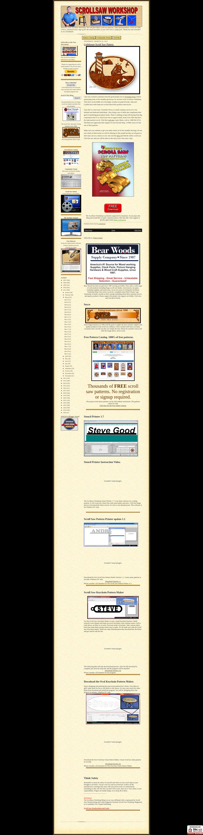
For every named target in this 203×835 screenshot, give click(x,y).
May (66, 358)
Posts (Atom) (98, 238)
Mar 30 (66, 351)
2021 (65, 400)
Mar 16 (66, 327)
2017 (65, 390)
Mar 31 (66, 354)
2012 (65, 378)
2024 (65, 407)
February (68, 295)
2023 (65, 405)
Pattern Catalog (88, 38)
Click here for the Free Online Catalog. (112, 406)
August (67, 366)
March (67, 297)
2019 (65, 395)
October (67, 371)
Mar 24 (66, 339)
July (66, 363)
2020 (65, 398)
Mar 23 (66, 336)
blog (118, 136)
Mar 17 (66, 329)
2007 (65, 280)
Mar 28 (66, 349)
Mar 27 (66, 346)
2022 (65, 403)
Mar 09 (66, 314)
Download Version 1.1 (113, 581)
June (66, 361)
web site (111, 120)
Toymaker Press (130, 97)
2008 (65, 282)
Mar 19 (66, 331)
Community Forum (104, 38)
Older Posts (137, 230)
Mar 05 (66, 307)
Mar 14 (66, 322)
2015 (65, 385)
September (68, 368)
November (68, 373)
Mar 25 (66, 341)
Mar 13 (66, 319)
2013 (65, 380)
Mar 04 (66, 305)
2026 (65, 412)
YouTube (116, 38)
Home (113, 230)
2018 (65, 393)
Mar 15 (66, 324)
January (67, 292)
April (66, 356)
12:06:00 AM (101, 224)
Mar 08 (66, 312)
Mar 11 (66, 317)
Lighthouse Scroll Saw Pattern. (99, 44)
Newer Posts (88, 230)
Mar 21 (66, 334)
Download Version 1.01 (113, 671)
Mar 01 (66, 300)
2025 (65, 410)
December (68, 376)
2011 (64, 290)
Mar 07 (66, 309)
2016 (65, 388)
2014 (65, 383)
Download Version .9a (113, 764)
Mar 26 (66, 344)
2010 (65, 287)
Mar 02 (66, 302)
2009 (65, 285)
